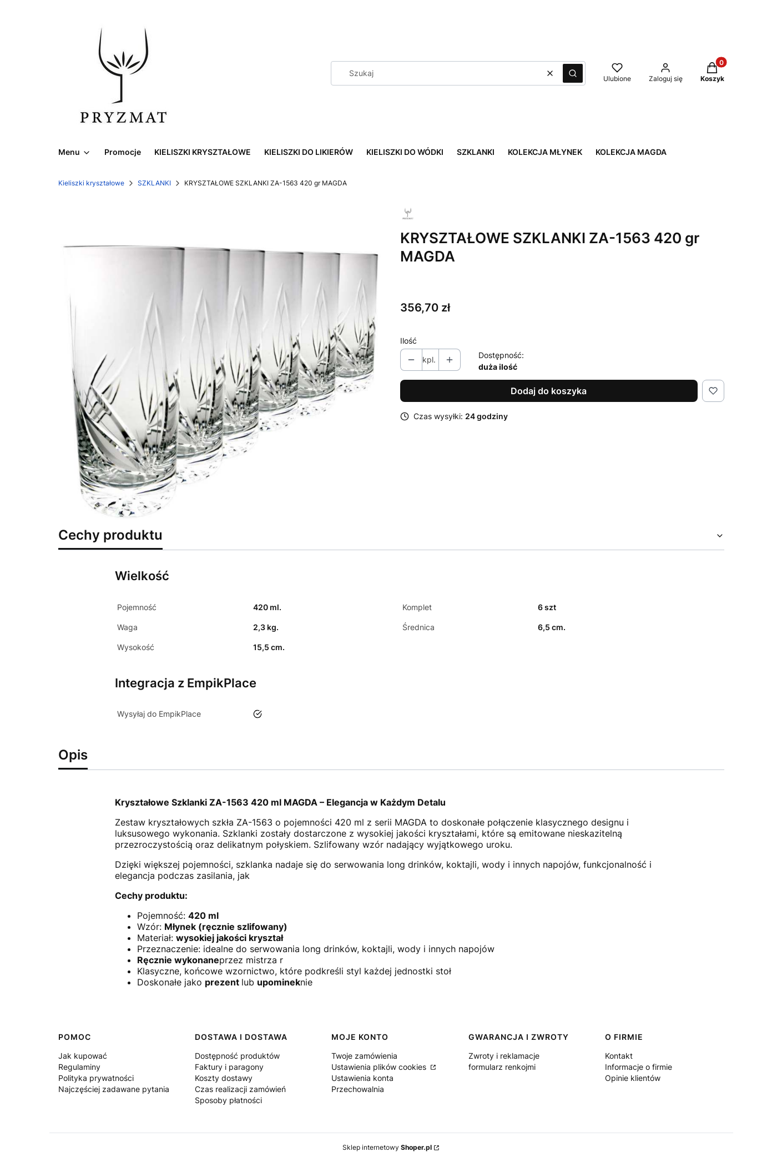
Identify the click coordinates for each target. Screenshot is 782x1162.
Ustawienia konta (362, 1078)
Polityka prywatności (96, 1078)
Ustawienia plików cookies (379, 1067)
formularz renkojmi (502, 1067)
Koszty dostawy (224, 1078)
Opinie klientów (632, 1078)
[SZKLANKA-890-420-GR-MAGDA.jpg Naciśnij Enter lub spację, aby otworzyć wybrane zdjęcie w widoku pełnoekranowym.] (220, 360)
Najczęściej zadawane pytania (113, 1089)
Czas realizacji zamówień (240, 1089)
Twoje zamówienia (364, 1055)
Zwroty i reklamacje (503, 1055)
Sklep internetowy (387, 1147)
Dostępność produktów (237, 1055)
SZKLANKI (154, 183)
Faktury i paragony (229, 1067)
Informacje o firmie (638, 1067)
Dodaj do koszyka (549, 390)
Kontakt (619, 1055)
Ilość (408, 340)
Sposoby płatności (228, 1100)
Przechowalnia (357, 1089)
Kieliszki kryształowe (91, 183)
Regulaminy (79, 1067)
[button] (573, 73)
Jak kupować (82, 1055)
